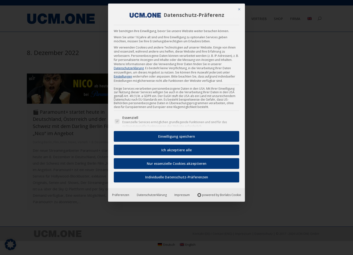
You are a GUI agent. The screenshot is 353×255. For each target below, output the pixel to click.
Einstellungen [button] (123, 75)
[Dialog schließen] (239, 7)
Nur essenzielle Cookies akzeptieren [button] (176, 161)
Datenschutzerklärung (129, 66)
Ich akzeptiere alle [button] (176, 148)
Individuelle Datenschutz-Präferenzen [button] (176, 175)
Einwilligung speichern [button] (176, 134)
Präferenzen (120, 193)
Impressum (182, 193)
